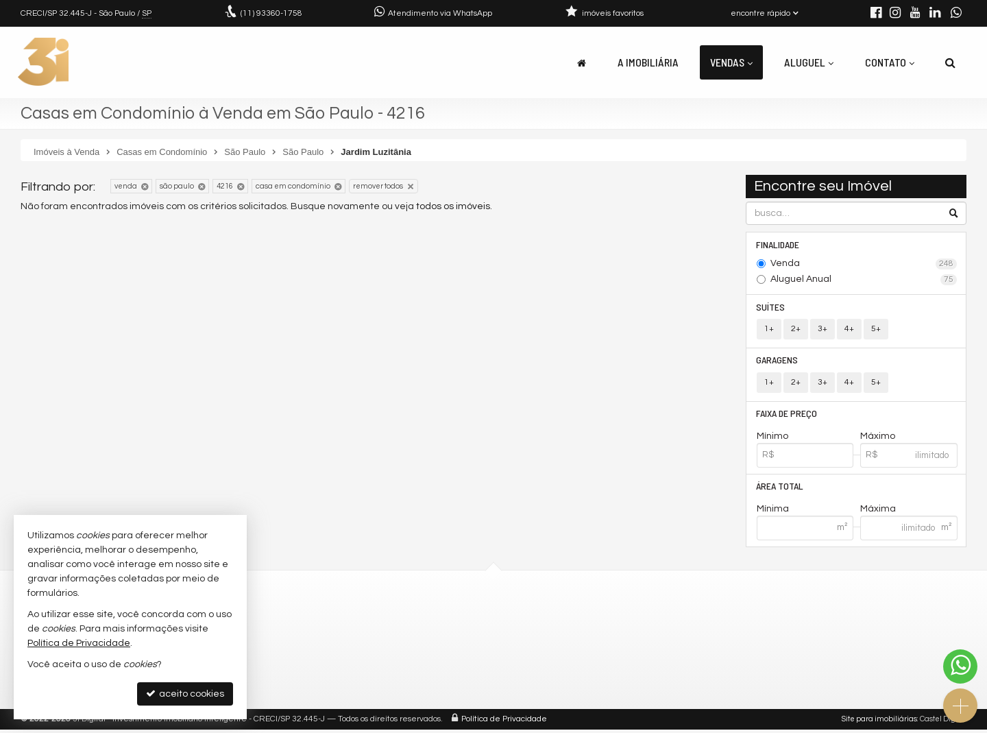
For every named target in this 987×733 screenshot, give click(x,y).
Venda (864, 264)
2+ (796, 330)
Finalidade (778, 244)
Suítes (771, 307)
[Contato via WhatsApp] (960, 666)
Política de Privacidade (504, 722)
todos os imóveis (453, 206)
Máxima (878, 512)
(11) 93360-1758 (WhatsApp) (339, 620)
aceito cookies (185, 693)
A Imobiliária (648, 62)
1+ (769, 330)
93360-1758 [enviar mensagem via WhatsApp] (271, 13)
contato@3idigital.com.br (334, 637)
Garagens (778, 362)
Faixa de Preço (787, 416)
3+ (822, 330)
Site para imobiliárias (879, 722)
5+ (876, 330)
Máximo (877, 439)
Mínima (773, 512)
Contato (889, 62)
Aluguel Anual (864, 280)
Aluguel (808, 62)
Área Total (780, 489)
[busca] (950, 62)
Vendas (731, 62)
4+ (849, 330)
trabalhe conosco (316, 653)
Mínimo (772, 439)
